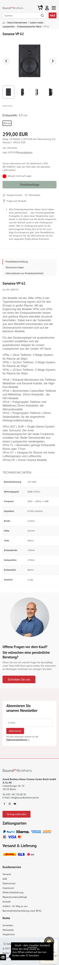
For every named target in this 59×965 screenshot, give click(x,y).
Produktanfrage (29, 184)
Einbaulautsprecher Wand (29, 26)
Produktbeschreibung (17, 261)
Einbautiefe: (10, 115)
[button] (47, 8)
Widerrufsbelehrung (13, 892)
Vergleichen (9, 934)
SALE (52, 15)
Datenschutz (9, 883)
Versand (7, 874)
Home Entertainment (17, 22)
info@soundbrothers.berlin (24, 797)
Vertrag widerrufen (16, 814)
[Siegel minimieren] (54, 941)
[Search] (24, 15)
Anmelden (8, 925)
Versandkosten (24, 152)
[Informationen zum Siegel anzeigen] (49, 960)
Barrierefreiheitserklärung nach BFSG (22, 910)
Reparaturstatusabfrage (15, 897)
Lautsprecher (9, 26)
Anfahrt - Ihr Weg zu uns (15, 906)
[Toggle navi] (53, 8)
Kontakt (7, 901)
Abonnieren (15, 730)
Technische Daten (15, 267)
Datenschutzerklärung (16, 739)
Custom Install (36, 22)
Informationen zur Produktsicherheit (24, 273)
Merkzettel (8, 929)
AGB (5, 878)
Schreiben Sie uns (19, 679)
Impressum (8, 887)
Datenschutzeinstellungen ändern (21, 943)
